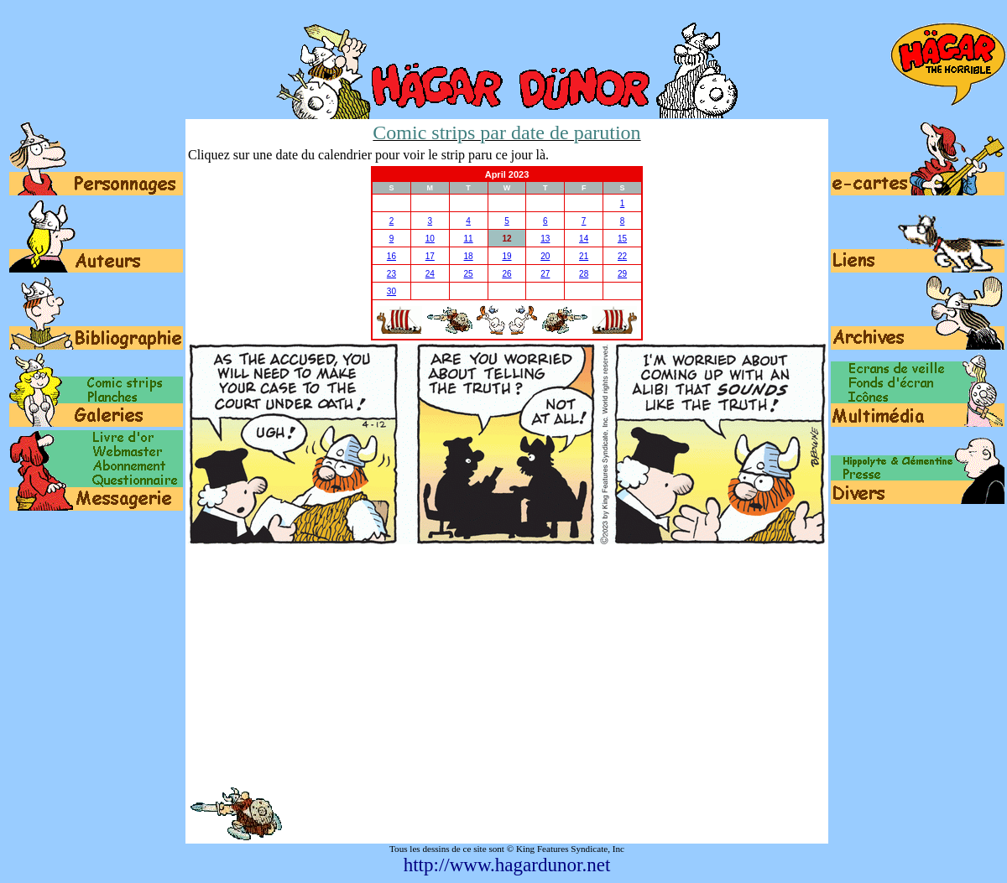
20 (545, 256)
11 (468, 238)
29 (622, 273)
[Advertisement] (507, 665)
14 (583, 238)
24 (430, 273)
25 (468, 273)
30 (391, 291)
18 (468, 256)
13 (545, 238)
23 (391, 273)
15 (622, 238)
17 (430, 256)
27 (545, 273)
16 (391, 256)
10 (430, 238)
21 (583, 256)
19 (506, 256)
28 (583, 273)
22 (622, 256)
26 (506, 273)
